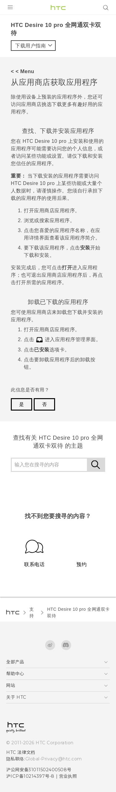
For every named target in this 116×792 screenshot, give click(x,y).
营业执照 (68, 776)
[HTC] (58, 7)
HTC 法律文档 (20, 752)
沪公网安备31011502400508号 (38, 769)
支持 (31, 612)
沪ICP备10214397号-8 (30, 776)
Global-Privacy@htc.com (53, 759)
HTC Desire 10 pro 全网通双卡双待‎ (78, 612)
